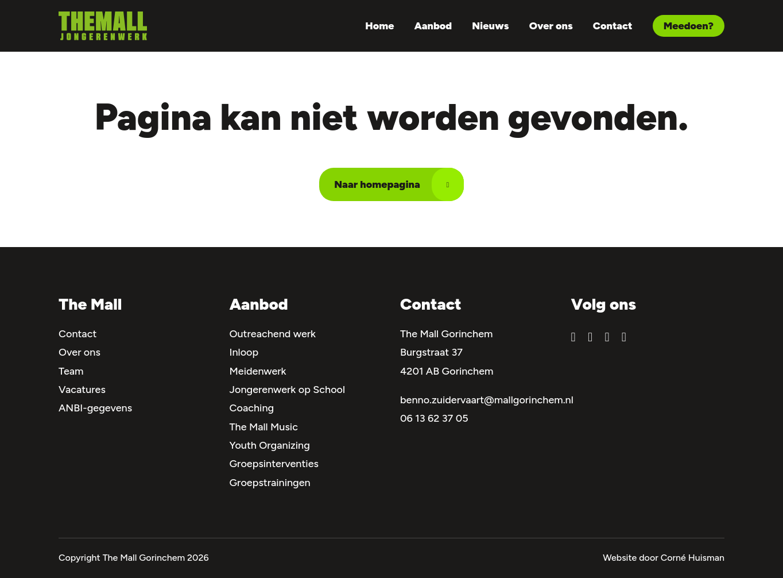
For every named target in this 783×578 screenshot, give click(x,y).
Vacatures (82, 389)
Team (71, 371)
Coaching (252, 408)
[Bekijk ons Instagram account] (590, 338)
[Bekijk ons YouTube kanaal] (606, 338)
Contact (613, 26)
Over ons (551, 26)
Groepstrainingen (270, 482)
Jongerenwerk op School (288, 389)
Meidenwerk (258, 371)
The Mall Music (264, 427)
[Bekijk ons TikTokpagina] (624, 338)
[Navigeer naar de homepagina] (103, 25)
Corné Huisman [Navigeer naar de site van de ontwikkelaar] (692, 557)
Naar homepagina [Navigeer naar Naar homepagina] (399, 184)
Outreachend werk (273, 333)
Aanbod (433, 26)
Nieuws (490, 26)
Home (379, 26)
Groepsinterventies (274, 463)
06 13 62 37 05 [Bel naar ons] (434, 418)
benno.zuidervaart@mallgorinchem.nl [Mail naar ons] (486, 400)
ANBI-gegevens (95, 408)
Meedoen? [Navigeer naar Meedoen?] (689, 26)
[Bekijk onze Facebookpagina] (573, 338)
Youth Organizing (270, 445)
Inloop (244, 352)
